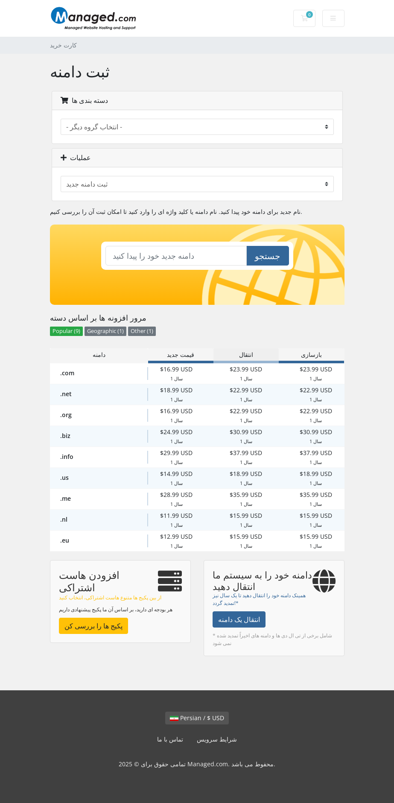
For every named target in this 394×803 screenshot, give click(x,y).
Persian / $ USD (197, 718)
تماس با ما (170, 739)
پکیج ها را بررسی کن (93, 626)
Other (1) (142, 331)
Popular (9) (66, 331)
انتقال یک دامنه (239, 619)
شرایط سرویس (217, 739)
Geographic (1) (105, 331)
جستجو (267, 256)
